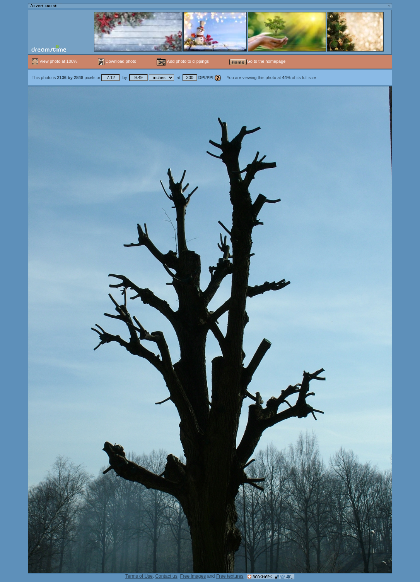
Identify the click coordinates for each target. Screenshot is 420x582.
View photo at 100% (55, 61)
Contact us (166, 576)
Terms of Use (139, 576)
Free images (193, 576)
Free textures (230, 576)
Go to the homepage (257, 61)
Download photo (117, 61)
